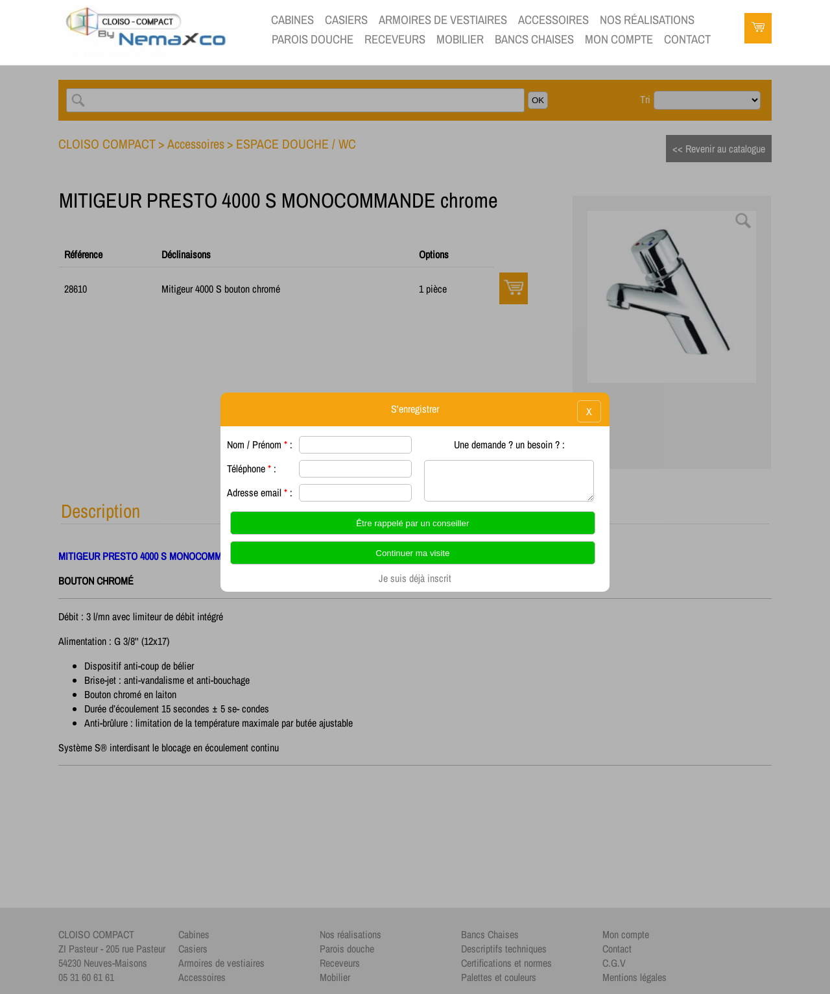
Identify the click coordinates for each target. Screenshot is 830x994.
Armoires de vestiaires (443, 20)
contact (687, 39)
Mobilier (460, 39)
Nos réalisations (647, 20)
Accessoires (553, 20)
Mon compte (619, 39)
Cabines (292, 20)
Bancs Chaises (534, 39)
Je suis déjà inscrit (415, 578)
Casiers (346, 20)
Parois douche (312, 39)
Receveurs (394, 39)
